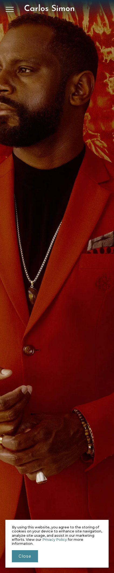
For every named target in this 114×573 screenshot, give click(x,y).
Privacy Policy (54, 540)
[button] (9, 9)
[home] (49, 9)
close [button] (25, 556)
